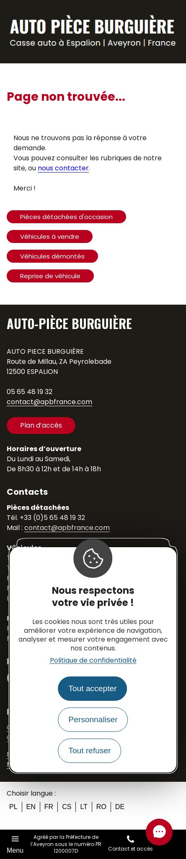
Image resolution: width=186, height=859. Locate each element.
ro (101, 806)
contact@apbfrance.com (49, 402)
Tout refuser (89, 750)
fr (48, 806)
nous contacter (63, 168)
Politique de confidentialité (93, 660)
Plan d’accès (41, 425)
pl (13, 806)
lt (83, 806)
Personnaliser (92, 719)
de (119, 806)
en (31, 806)
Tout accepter (92, 688)
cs (66, 806)
